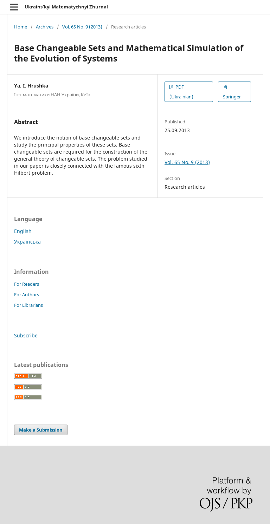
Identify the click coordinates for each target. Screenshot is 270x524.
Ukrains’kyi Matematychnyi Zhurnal (66, 7)
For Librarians (28, 305)
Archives (44, 27)
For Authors (26, 294)
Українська (27, 241)
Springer (232, 96)
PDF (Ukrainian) (181, 92)
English (23, 231)
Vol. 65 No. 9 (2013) (82, 27)
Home (20, 27)
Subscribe (26, 335)
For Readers (26, 284)
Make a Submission (41, 430)
